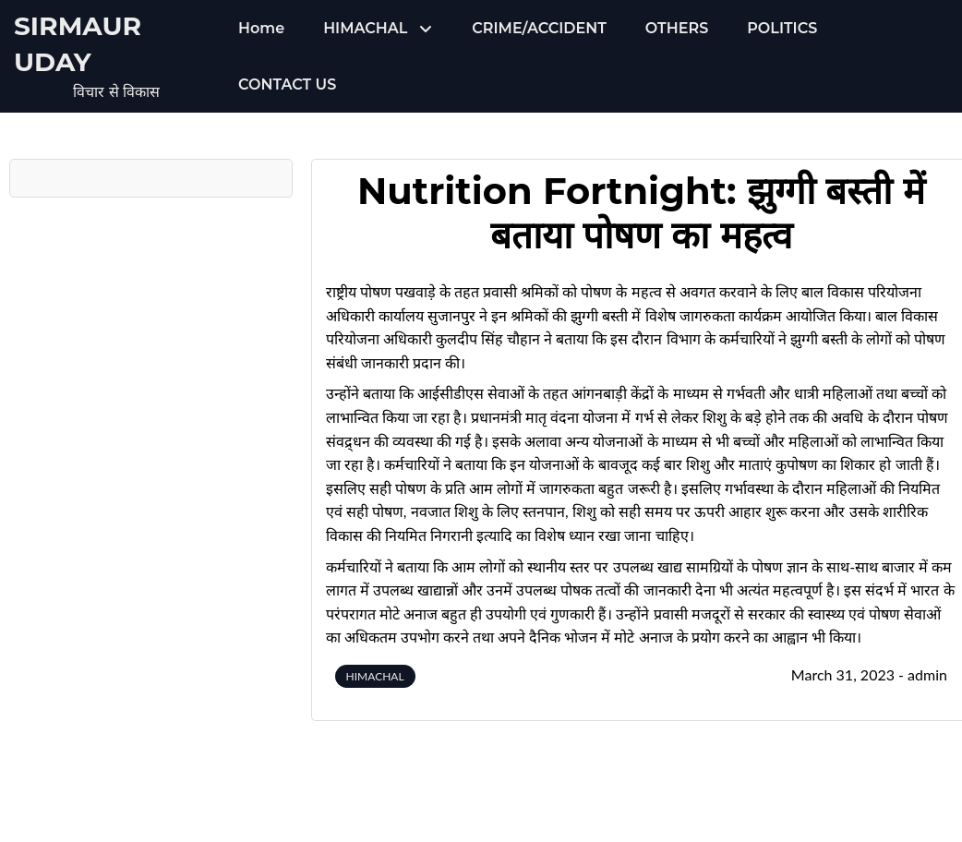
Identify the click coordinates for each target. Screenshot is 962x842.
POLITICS (782, 28)
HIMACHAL (365, 28)
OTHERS (676, 28)
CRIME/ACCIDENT (539, 28)
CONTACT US (287, 84)
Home (261, 28)
